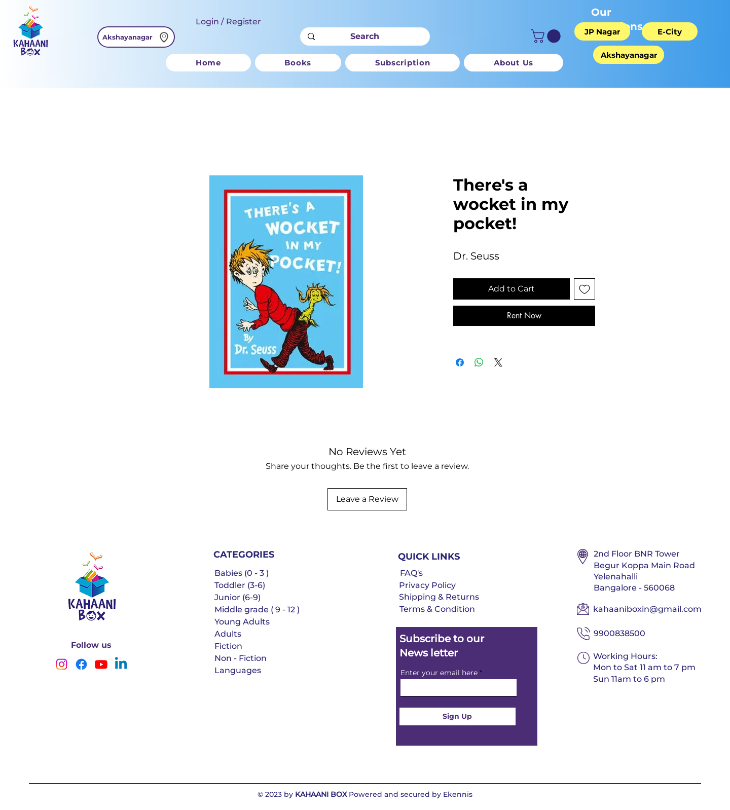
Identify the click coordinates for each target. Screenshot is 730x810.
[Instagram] (61, 664)
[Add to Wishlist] (584, 289)
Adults (227, 634)
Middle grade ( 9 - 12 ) (257, 609)
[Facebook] (81, 664)
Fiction (228, 646)
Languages (237, 670)
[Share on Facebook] (460, 362)
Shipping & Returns (439, 597)
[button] (547, 36)
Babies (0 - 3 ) (241, 573)
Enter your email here (439, 672)
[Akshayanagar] (136, 37)
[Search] (365, 36)
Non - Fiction (240, 658)
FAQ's (411, 573)
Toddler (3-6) (239, 585)
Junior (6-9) (237, 597)
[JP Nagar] (602, 31)
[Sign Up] (457, 716)
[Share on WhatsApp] (479, 362)
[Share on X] (498, 362)
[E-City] (670, 31)
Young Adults (242, 622)
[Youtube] (101, 664)
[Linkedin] (121, 664)
